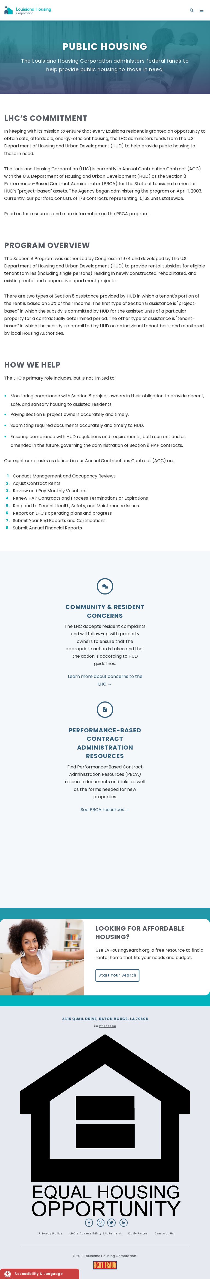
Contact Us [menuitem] (164, 1233)
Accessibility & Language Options (33, 1275)
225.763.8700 (107, 1026)
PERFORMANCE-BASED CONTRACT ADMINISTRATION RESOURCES (105, 743)
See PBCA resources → (105, 809)
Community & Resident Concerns (105, 611)
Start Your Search (117, 975)
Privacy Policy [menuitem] (51, 1233)
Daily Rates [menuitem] (138, 1233)
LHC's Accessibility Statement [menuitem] (95, 1233)
